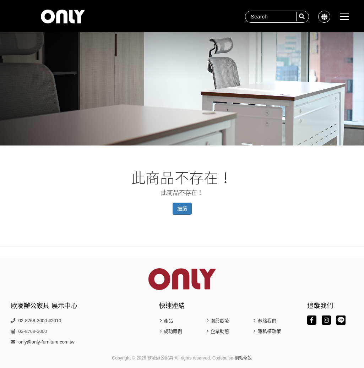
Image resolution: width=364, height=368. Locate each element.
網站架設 (243, 358)
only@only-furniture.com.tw (46, 342)
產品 (168, 320)
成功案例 (173, 331)
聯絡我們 (266, 320)
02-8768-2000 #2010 (39, 320)
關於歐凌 (220, 320)
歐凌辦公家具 (63, 16)
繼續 (182, 209)
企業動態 (220, 331)
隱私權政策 (269, 331)
